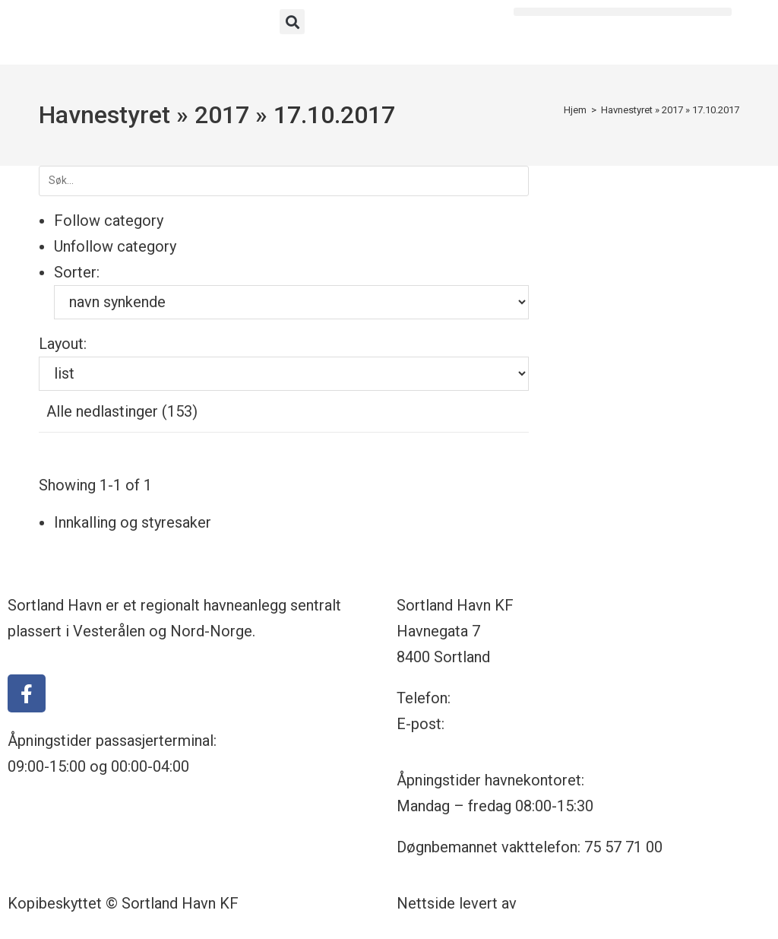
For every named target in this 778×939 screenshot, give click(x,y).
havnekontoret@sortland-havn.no (558, 724)
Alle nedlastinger (122, 411)
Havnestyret (104, 114)
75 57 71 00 (493, 698)
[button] (292, 21)
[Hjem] (575, 110)
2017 (221, 114)
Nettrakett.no (565, 903)
